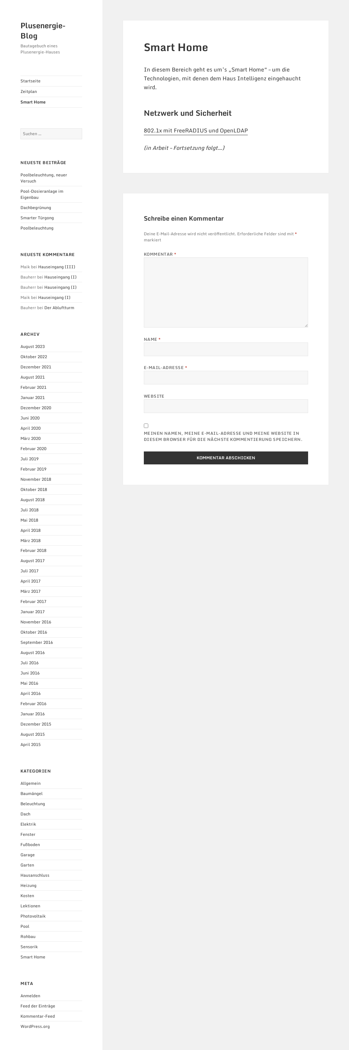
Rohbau (27, 936)
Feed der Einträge (37, 1006)
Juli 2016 (29, 662)
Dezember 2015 (35, 724)
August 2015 (32, 734)
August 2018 (32, 499)
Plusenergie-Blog (42, 30)
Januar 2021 (32, 397)
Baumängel (31, 793)
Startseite (30, 81)
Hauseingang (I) (60, 277)
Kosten (27, 895)
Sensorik (29, 946)
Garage (27, 855)
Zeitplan (28, 91)
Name (152, 339)
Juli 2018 (29, 510)
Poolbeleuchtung (37, 228)
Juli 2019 (29, 459)
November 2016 (35, 622)
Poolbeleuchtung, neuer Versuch (43, 178)
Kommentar (160, 254)
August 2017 (32, 560)
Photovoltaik (33, 916)
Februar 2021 (33, 387)
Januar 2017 (32, 611)
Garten (27, 865)
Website (154, 396)
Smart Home (33, 102)
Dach (25, 814)
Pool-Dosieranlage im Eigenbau (41, 194)
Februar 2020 (33, 448)
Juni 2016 (30, 673)
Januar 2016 (32, 714)
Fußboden (30, 844)
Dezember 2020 (35, 407)
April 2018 (30, 530)
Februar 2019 (33, 469)
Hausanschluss (34, 875)
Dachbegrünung (35, 207)
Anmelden (30, 995)
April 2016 (30, 693)
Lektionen (30, 906)
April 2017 (30, 581)
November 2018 (35, 479)
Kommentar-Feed (37, 1016)
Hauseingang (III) (56, 267)
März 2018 (30, 540)
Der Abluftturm (59, 307)
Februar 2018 (33, 550)
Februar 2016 (33, 703)
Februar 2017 (33, 601)
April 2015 (30, 744)
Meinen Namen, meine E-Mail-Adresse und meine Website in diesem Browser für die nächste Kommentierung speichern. (223, 436)
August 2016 (32, 652)
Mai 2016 (29, 683)
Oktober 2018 (33, 489)
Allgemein (30, 783)
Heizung (28, 885)
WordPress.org (35, 1026)
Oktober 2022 (33, 356)
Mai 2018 (29, 520)
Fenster (27, 834)
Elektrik (28, 824)
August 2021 (32, 377)
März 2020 (30, 438)
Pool (24, 926)
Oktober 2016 (33, 632)
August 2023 (32, 346)
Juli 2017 (29, 571)
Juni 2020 (30, 418)
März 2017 (30, 591)
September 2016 (36, 642)
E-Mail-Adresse (165, 368)
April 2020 (30, 428)
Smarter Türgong (37, 217)
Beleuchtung (32, 803)
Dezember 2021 (35, 367)
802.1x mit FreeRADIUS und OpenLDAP (196, 130)
